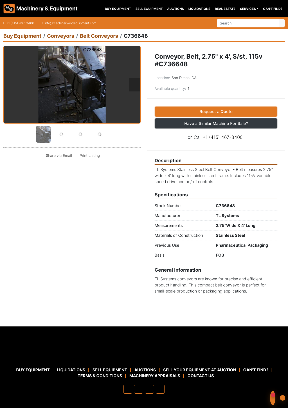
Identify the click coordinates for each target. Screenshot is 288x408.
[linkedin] (138, 389)
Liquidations (199, 9)
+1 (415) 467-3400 (20, 23)
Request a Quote (216, 111)
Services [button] (248, 9)
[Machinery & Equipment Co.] (144, 356)
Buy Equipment (118, 9)
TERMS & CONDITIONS (100, 375)
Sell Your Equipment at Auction (199, 370)
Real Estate (225, 9)
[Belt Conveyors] (99, 36)
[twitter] (149, 389)
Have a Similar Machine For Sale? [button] (216, 123)
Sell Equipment (149, 9)
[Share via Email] (58, 155)
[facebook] (127, 389)
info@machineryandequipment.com (70, 23)
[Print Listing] (89, 155)
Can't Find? (272, 9)
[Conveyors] (60, 36)
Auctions (175, 9)
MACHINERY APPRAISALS (154, 375)
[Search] (248, 23)
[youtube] (160, 389)
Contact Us (200, 375)
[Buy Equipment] (22, 36)
